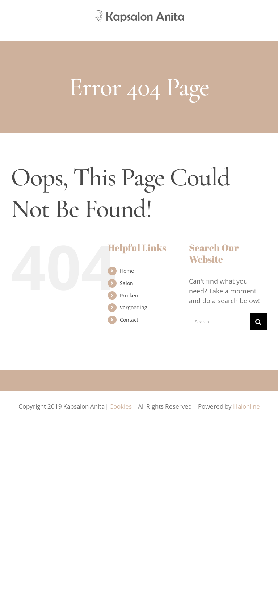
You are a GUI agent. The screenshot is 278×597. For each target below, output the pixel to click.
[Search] (258, 321)
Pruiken (129, 295)
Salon (126, 283)
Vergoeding (133, 307)
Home (127, 270)
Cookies (120, 406)
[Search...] (219, 321)
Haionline (246, 406)
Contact (129, 319)
